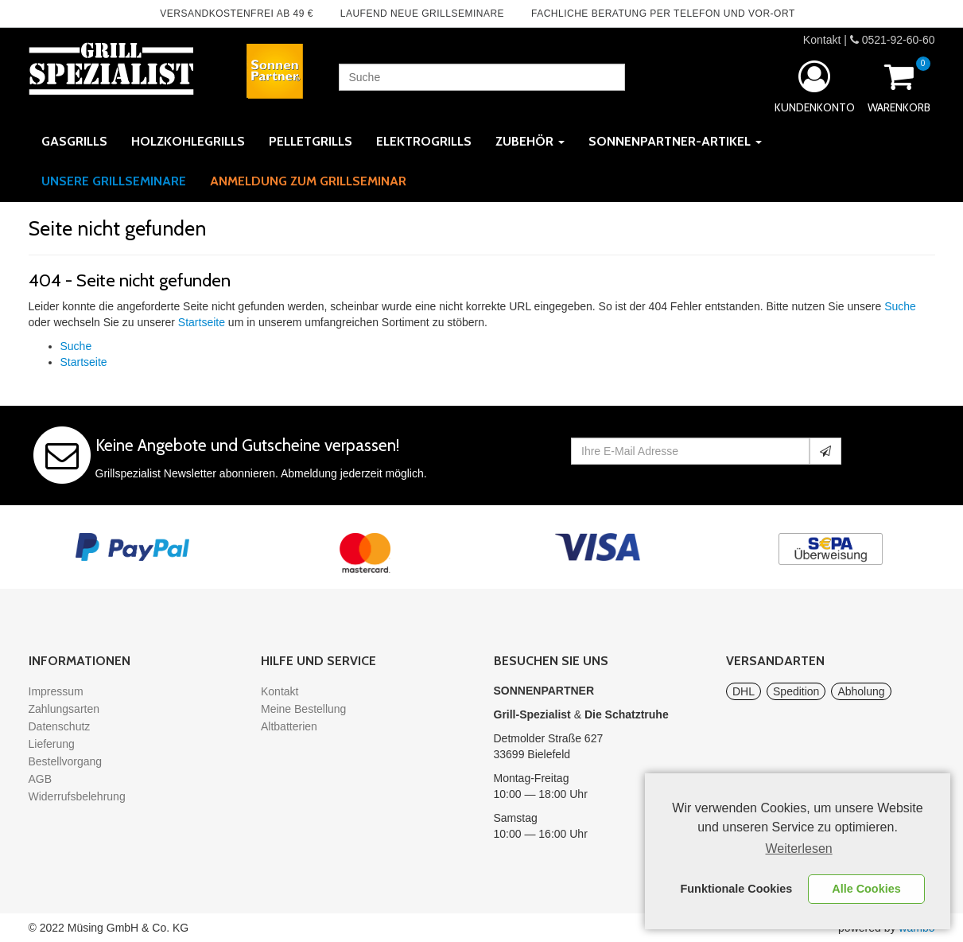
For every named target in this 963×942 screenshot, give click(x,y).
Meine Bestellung (303, 709)
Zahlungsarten (64, 709)
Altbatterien (289, 726)
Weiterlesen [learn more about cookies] (799, 848)
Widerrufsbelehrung (77, 796)
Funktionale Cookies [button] (737, 888)
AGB (40, 779)
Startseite (201, 322)
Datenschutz (60, 726)
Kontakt (822, 39)
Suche (900, 306)
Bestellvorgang (66, 761)
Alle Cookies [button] (866, 888)
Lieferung (52, 744)
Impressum (56, 691)
